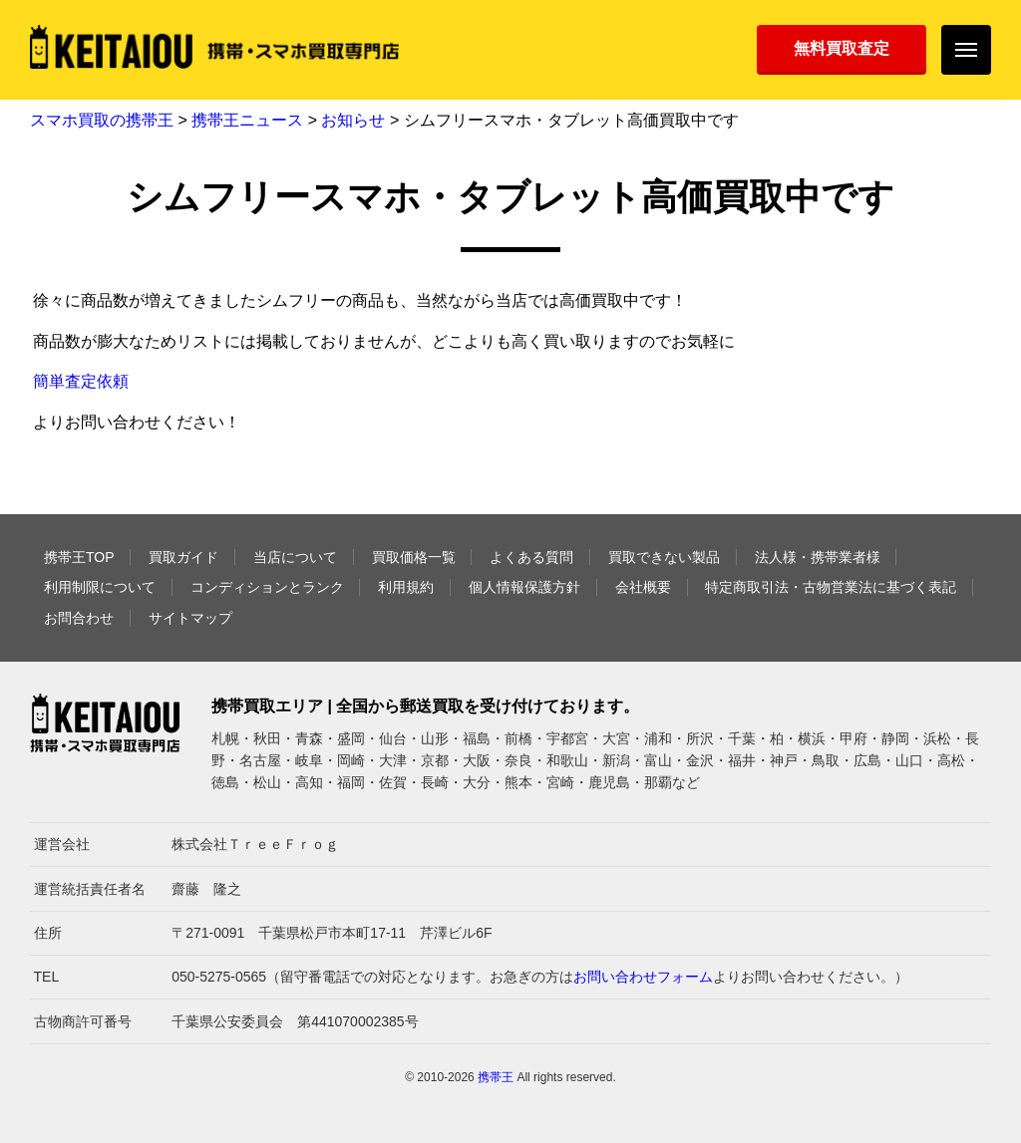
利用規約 (406, 587)
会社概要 (643, 587)
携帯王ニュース (247, 120)
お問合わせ (79, 618)
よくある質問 (531, 557)
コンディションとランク (267, 587)
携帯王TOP (79, 557)
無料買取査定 (841, 48)
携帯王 (495, 1077)
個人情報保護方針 (524, 587)
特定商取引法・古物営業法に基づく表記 (830, 587)
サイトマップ (190, 618)
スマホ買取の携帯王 (101, 120)
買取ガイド (183, 557)
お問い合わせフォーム (643, 977)
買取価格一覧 (414, 557)
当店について (295, 557)
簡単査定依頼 (81, 381)
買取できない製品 (664, 557)
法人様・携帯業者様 (817, 557)
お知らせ (353, 120)
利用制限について (100, 587)
